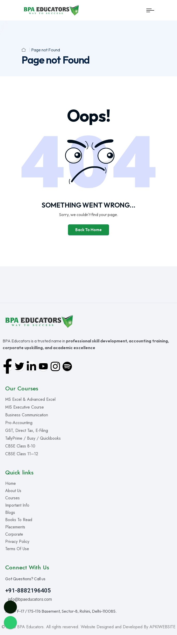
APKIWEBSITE (162, 627)
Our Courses (21, 388)
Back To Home (88, 229)
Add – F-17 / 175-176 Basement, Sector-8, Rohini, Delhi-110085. (61, 611)
